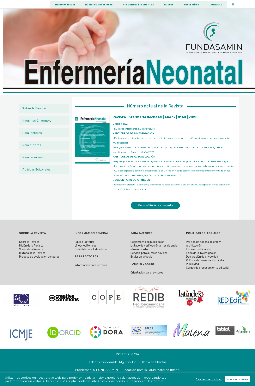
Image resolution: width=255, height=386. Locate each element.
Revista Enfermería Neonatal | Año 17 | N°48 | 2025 (154, 117)
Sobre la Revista (34, 108)
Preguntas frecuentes (138, 4)
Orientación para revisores (147, 272)
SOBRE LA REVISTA (32, 233)
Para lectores (32, 133)
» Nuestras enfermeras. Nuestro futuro (133, 128)
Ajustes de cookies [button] (209, 379)
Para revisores (32, 157)
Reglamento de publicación (147, 242)
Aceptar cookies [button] (237, 379)
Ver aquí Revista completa (155, 205)
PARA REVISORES (143, 263)
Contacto (215, 4)
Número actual (65, 4)
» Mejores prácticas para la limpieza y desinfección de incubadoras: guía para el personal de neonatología (170, 161)
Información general (37, 120)
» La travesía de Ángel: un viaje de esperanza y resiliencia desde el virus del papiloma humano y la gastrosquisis (173, 165)
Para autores (31, 145)
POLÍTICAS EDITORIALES (203, 233)
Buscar (168, 4)
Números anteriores (99, 4)
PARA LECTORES (86, 256)
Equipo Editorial (84, 242)
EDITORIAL (121, 124)
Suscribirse (191, 4)
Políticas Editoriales (36, 169)
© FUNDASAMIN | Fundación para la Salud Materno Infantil (136, 370)
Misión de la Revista (31, 245)
